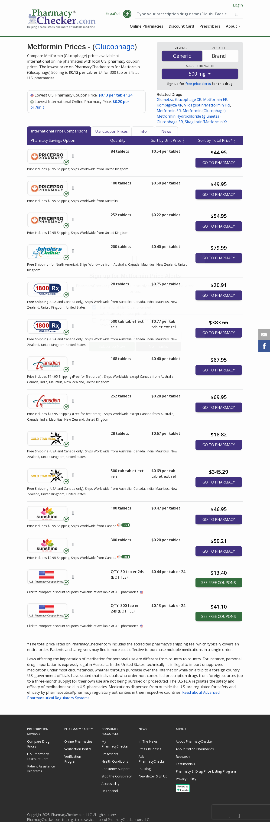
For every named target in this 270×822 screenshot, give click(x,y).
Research (183, 756)
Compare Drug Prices (38, 743)
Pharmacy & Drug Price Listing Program (206, 771)
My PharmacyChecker (115, 743)
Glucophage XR (188, 100)
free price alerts (198, 84)
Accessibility (110, 783)
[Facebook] (230, 816)
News (166, 131)
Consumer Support (115, 769)
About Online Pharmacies (195, 749)
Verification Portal (77, 749)
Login (238, 5)
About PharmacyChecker (194, 741)
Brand (219, 56)
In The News (148, 741)
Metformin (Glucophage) (204, 111)
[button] (127, 14)
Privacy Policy (186, 779)
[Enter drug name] (182, 14)
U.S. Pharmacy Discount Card (38, 756)
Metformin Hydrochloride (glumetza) (189, 116)
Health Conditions (114, 761)
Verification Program (72, 759)
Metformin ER (215, 100)
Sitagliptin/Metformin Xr (206, 122)
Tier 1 (125, 525)
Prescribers (210, 26)
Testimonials (185, 764)
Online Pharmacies (146, 26)
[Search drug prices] (236, 14)
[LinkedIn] (239, 816)
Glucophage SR (170, 122)
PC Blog (145, 769)
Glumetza (165, 100)
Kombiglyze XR (169, 105)
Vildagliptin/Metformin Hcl (207, 105)
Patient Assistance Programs (41, 768)
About (231, 26)
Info (143, 131)
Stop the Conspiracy (116, 776)
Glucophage (114, 47)
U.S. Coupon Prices (111, 131)
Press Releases (150, 749)
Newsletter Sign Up (153, 776)
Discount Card (181, 26)
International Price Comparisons (59, 131)
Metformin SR (169, 111)
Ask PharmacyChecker (152, 759)
